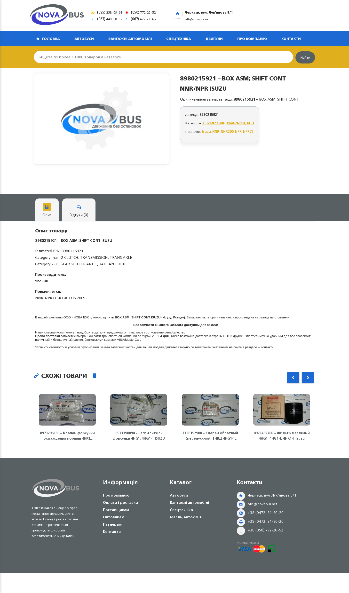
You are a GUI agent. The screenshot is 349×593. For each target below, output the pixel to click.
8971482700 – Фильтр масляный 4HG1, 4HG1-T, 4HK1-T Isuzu (282, 435)
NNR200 (227, 131)
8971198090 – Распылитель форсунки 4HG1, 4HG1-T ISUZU (139, 435)
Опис (46, 210)
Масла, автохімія (186, 517)
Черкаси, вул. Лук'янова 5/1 (272, 495)
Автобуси (84, 39)
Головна (51, 39)
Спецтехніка (178, 39)
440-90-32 (109, 19)
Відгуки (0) (79, 210)
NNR (215, 131)
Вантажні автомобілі (130, 39)
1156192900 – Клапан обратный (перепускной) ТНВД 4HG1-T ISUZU (210, 435)
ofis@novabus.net (263, 504)
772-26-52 (143, 12)
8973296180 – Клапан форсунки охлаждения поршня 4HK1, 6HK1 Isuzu (67, 435)
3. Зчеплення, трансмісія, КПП (228, 123)
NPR (238, 131)
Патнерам (112, 524)
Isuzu (206, 131)
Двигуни (214, 39)
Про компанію (252, 39)
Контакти (291, 39)
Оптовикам (113, 517)
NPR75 (248, 131)
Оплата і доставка (120, 502)
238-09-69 (110, 12)
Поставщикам (116, 509)
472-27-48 (143, 19)
